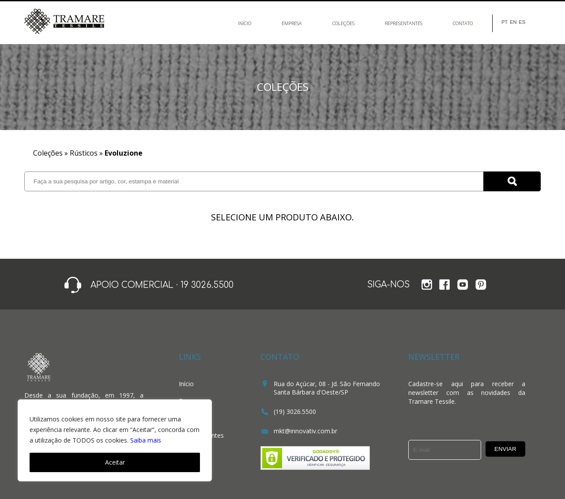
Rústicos (84, 153)
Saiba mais (145, 440)
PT (504, 22)
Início (244, 23)
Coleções (343, 23)
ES (522, 22)
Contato (463, 23)
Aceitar (115, 462)
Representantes (403, 23)
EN (513, 22)
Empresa (292, 23)
